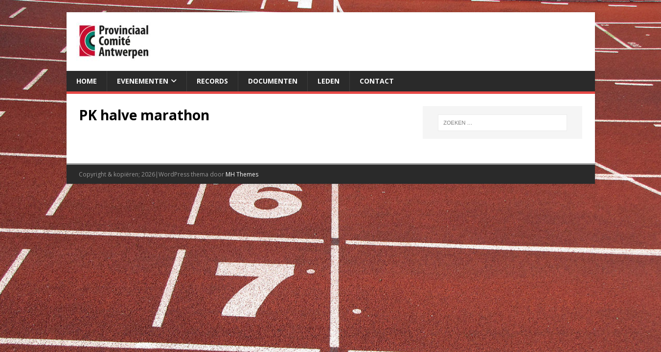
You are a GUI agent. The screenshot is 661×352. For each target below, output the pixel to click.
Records (212, 81)
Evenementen (142, 81)
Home (86, 81)
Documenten (272, 81)
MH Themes (242, 174)
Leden (329, 81)
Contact (377, 81)
